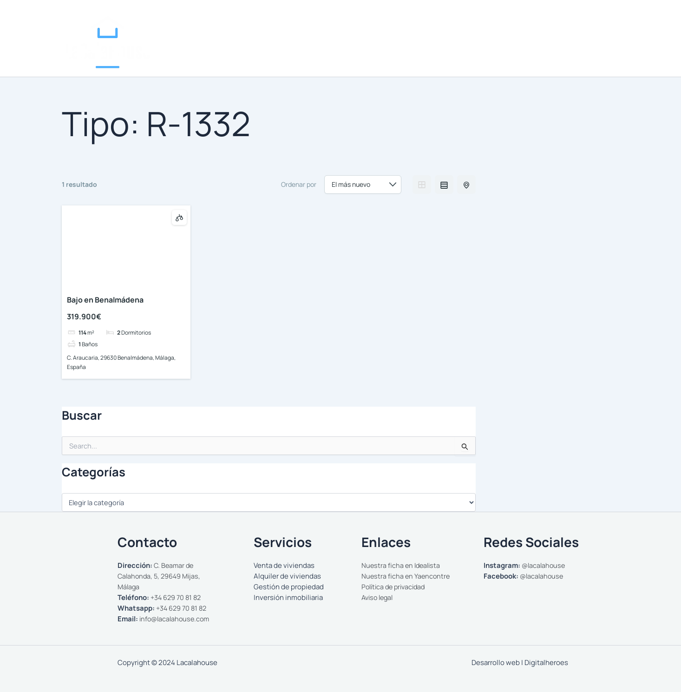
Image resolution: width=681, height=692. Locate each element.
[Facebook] (594, 21)
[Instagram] (580, 21)
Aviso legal (378, 597)
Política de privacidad (395, 587)
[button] (461, 50)
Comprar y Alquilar (431, 50)
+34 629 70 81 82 (177, 597)
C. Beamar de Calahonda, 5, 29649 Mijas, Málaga (161, 576)
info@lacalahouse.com (176, 619)
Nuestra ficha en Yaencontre (406, 576)
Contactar (596, 50)
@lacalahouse (544, 565)
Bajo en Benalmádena (105, 300)
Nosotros (369, 50)
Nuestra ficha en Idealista (402, 565)
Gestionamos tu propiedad (522, 50)
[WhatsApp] (608, 21)
